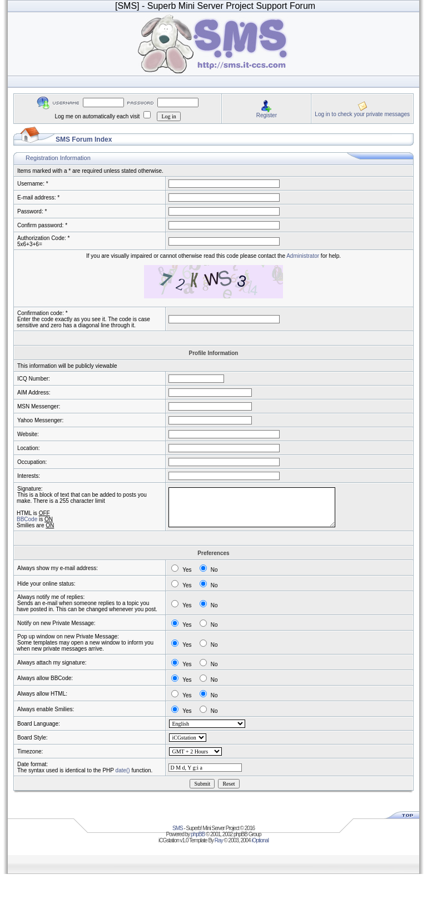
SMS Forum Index (84, 139)
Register (266, 115)
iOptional (259, 840)
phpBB (198, 834)
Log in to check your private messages (362, 114)
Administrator (302, 256)
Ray (219, 840)
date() (123, 770)
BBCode (27, 519)
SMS (177, 828)
